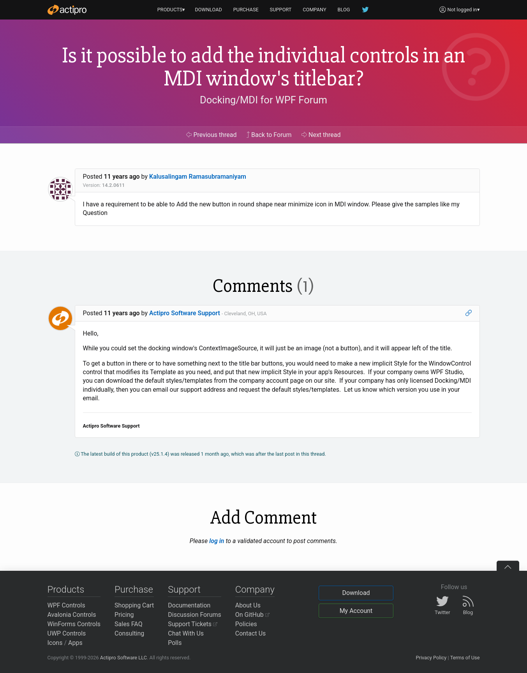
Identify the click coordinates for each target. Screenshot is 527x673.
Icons (55, 642)
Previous (211, 135)
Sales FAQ (129, 624)
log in (216, 541)
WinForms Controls (74, 624)
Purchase (134, 589)
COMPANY (314, 9)
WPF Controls (66, 605)
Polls (175, 642)
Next (321, 135)
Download (356, 593)
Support (184, 589)
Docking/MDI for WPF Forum (263, 100)
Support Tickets (192, 624)
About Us (248, 605)
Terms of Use (465, 658)
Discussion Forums (194, 614)
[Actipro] (67, 10)
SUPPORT (281, 9)
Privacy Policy (431, 658)
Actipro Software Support (184, 313)
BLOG (344, 9)
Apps (75, 642)
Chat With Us (186, 633)
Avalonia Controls (72, 614)
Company (255, 589)
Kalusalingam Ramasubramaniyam (197, 176)
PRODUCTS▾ (171, 9)
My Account (356, 610)
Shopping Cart (134, 605)
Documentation (189, 605)
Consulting (129, 633)
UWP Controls (67, 633)
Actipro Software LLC (123, 658)
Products (66, 589)
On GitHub (252, 614)
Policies (246, 624)
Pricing (124, 614)
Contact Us (250, 633)
